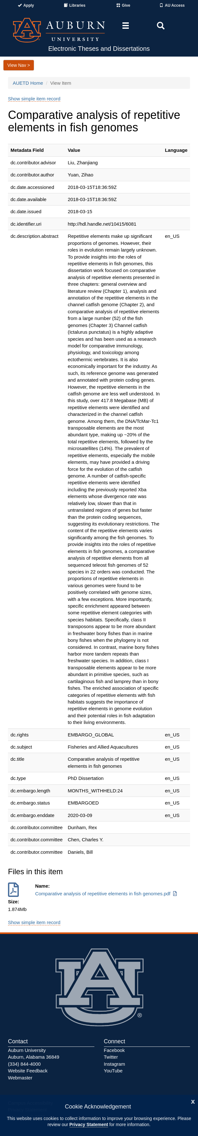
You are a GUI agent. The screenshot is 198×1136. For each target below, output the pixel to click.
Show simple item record (34, 98)
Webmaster (20, 1077)
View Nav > (18, 65)
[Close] (193, 1101)
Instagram (114, 1064)
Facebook (114, 1050)
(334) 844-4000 (24, 1064)
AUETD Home (28, 83)
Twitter (111, 1057)
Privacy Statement (89, 1124)
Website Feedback (28, 1070)
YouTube (113, 1070)
